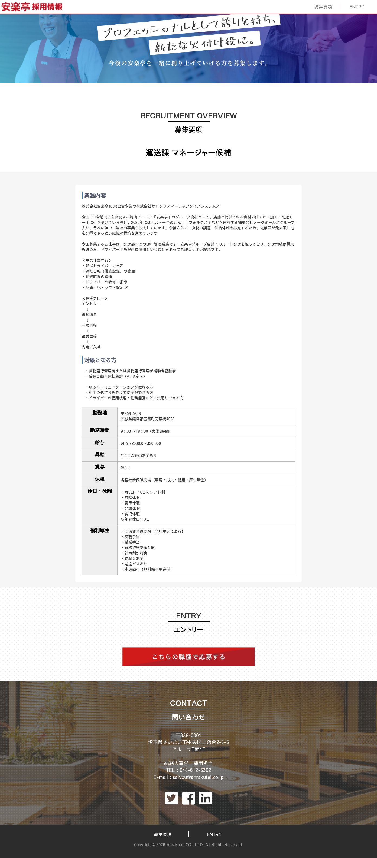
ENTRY (357, 6)
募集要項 (323, 6)
